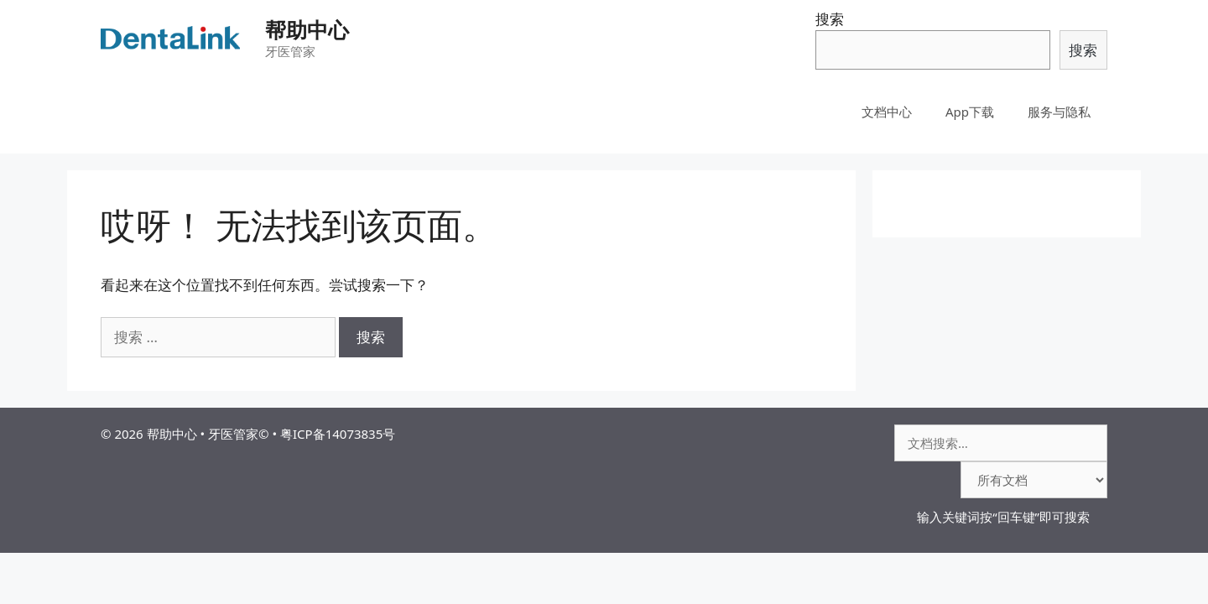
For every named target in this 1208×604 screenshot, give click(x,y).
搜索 (829, 19)
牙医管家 (233, 433)
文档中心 (887, 111)
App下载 (969, 111)
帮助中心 (307, 29)
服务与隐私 (1059, 111)
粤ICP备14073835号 (337, 433)
